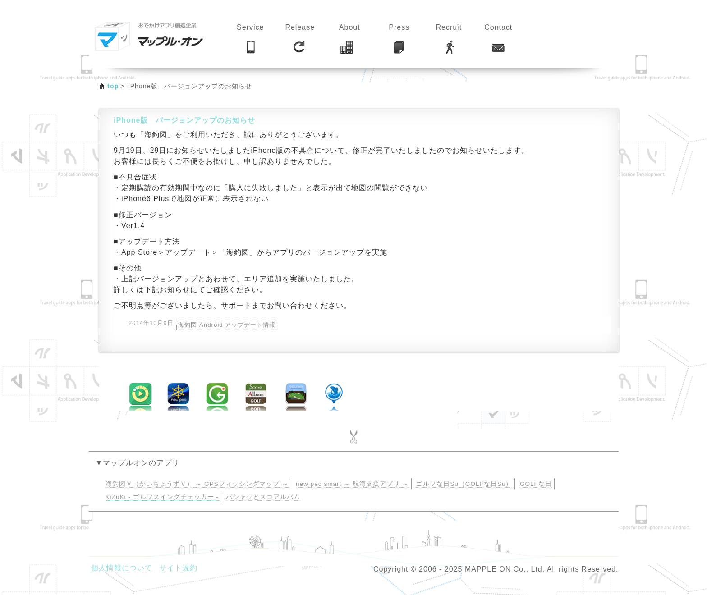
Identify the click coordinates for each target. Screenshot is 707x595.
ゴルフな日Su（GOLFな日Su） (464, 484)
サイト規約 (178, 568)
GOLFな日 (536, 484)
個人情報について (121, 568)
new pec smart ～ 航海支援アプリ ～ (352, 484)
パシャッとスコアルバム (263, 497)
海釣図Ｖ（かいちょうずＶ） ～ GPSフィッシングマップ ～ (197, 484)
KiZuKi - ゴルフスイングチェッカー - (162, 497)
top (113, 86)
